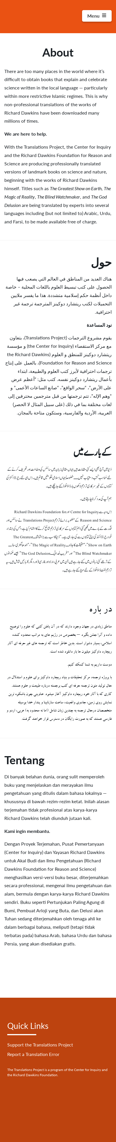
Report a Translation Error (33, 1054)
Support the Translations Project (40, 1044)
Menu (96, 15)
